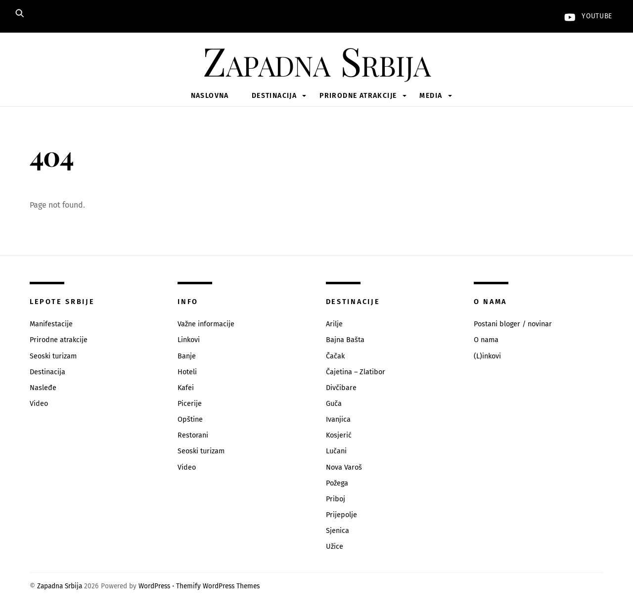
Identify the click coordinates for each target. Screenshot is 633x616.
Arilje (334, 324)
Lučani (336, 451)
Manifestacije (51, 324)
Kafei (186, 388)
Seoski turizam (53, 356)
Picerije (190, 403)
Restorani (193, 435)
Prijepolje (341, 515)
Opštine (190, 419)
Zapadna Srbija (59, 586)
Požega (337, 483)
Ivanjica (338, 419)
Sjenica (337, 531)
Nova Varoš (344, 467)
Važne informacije (206, 324)
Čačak (335, 356)
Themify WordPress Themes (218, 586)
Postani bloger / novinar (513, 324)
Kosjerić (339, 435)
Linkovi (189, 340)
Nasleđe (43, 388)
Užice (334, 546)
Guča (334, 403)
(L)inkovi (487, 356)
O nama (486, 340)
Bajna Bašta (345, 340)
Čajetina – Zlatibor (355, 372)
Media (430, 95)
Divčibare (341, 388)
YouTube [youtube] (586, 16)
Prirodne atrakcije (358, 95)
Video (39, 403)
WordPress (154, 586)
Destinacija (274, 95)
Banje (187, 356)
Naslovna (210, 95)
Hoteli (187, 372)
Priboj (335, 499)
